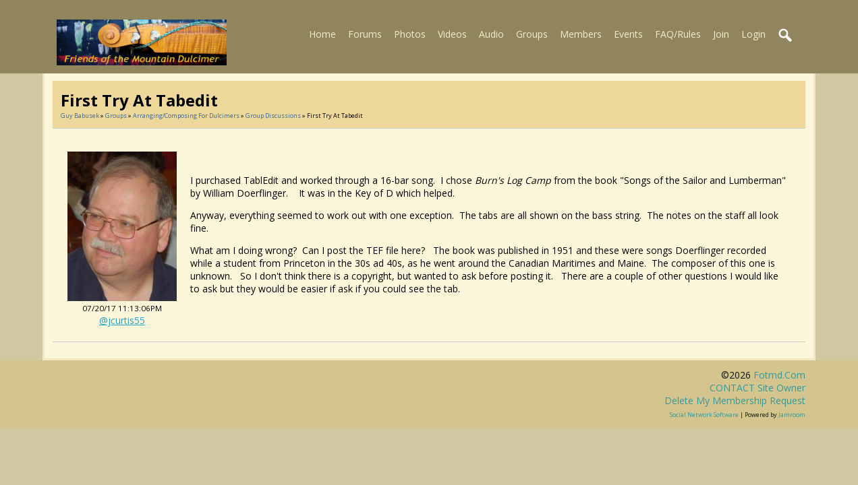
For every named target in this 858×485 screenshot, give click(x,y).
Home (322, 34)
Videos (452, 34)
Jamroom (791, 414)
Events (628, 34)
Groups (532, 34)
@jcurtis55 (122, 320)
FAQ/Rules (678, 34)
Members (581, 34)
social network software (704, 414)
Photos (410, 34)
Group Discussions (273, 115)
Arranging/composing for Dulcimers (186, 115)
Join (721, 34)
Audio (491, 34)
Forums (365, 34)
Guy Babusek (80, 115)
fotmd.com (779, 374)
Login (753, 34)
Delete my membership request (734, 400)
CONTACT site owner (757, 387)
